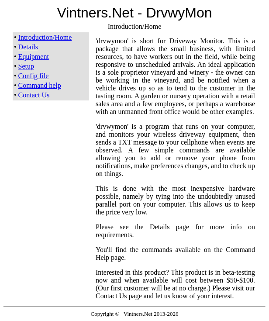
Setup (26, 66)
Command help (39, 85)
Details (28, 47)
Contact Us (34, 95)
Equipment (33, 56)
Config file (33, 75)
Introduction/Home (45, 37)
